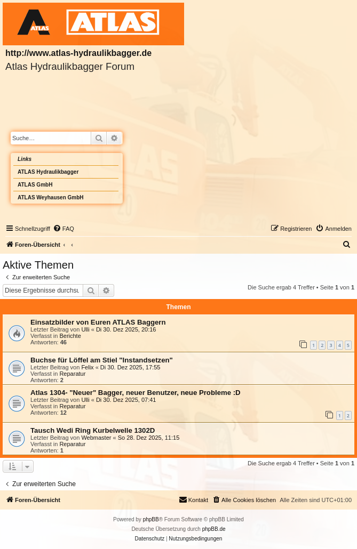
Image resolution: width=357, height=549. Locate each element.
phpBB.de (214, 529)
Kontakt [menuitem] (193, 499)
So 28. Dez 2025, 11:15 (149, 437)
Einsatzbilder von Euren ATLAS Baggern (98, 322)
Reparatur (72, 373)
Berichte (70, 336)
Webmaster (96, 437)
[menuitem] (63, 228)
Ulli (85, 329)
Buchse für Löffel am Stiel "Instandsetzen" (101, 360)
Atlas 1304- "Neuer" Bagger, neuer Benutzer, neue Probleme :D (135, 393)
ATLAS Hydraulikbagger (48, 172)
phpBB (151, 519)
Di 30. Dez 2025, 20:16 (126, 329)
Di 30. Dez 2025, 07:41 (126, 400)
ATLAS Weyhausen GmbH (51, 197)
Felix (87, 367)
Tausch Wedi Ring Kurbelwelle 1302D (92, 430)
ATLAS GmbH (35, 185)
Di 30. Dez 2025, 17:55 (130, 367)
